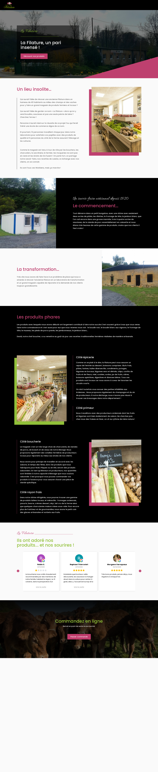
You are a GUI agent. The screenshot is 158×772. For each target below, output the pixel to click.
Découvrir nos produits (34, 56)
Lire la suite (41, 587)
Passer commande (79, 636)
